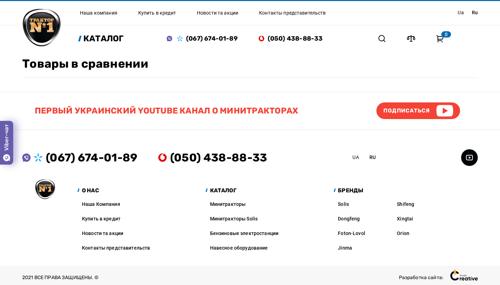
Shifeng (405, 204)
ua (461, 12)
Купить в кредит (101, 218)
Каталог (103, 38)
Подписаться (406, 110)
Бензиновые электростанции (244, 233)
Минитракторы (228, 204)
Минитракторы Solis (234, 218)
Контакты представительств (116, 248)
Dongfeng (349, 218)
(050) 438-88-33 (295, 38)
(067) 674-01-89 (212, 38)
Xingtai (405, 218)
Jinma (345, 248)
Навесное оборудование (239, 248)
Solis (343, 204)
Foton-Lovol (351, 233)
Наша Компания (101, 204)
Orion (403, 233)
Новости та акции (102, 233)
